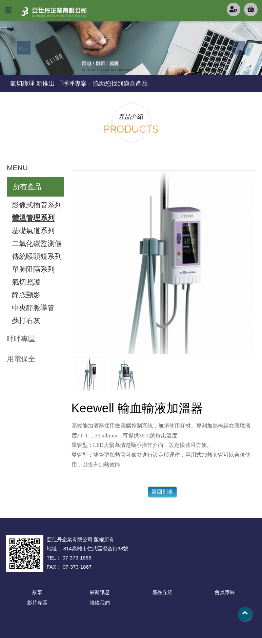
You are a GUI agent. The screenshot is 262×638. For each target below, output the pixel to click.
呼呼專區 (21, 339)
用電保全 (21, 359)
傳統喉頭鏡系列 (37, 256)
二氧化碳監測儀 (37, 243)
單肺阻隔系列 (33, 269)
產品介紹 (162, 592)
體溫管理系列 (33, 218)
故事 (37, 592)
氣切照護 (26, 282)
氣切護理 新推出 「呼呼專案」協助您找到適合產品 (79, 83)
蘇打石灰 (26, 320)
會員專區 (225, 592)
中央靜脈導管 (33, 308)
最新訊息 (99, 592)
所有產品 (27, 186)
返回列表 (162, 492)
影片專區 (37, 603)
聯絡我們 (99, 603)
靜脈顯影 (26, 295)
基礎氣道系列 (33, 230)
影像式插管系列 (37, 205)
